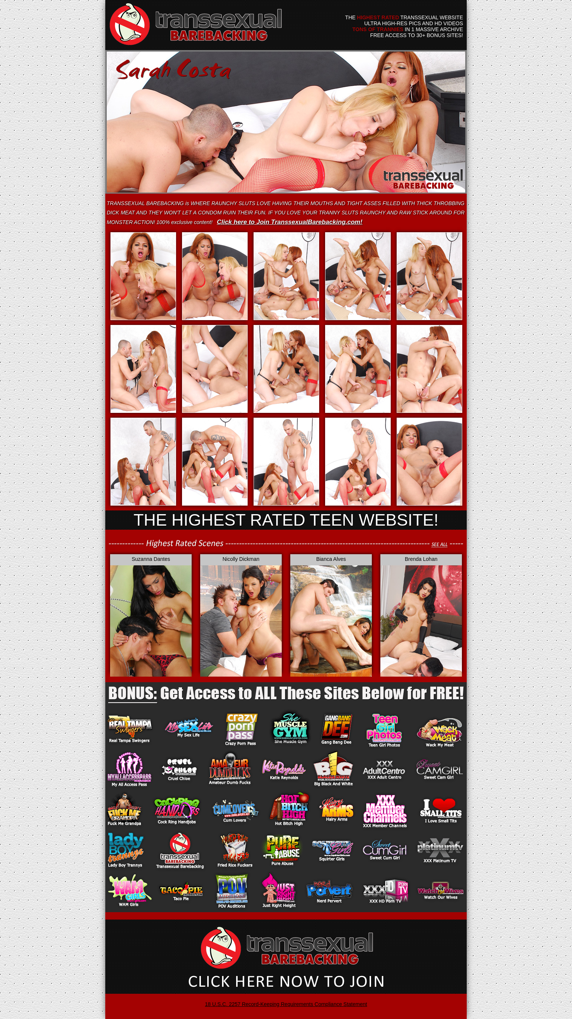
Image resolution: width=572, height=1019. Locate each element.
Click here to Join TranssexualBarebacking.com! (290, 222)
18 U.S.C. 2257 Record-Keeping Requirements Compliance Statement (286, 1004)
